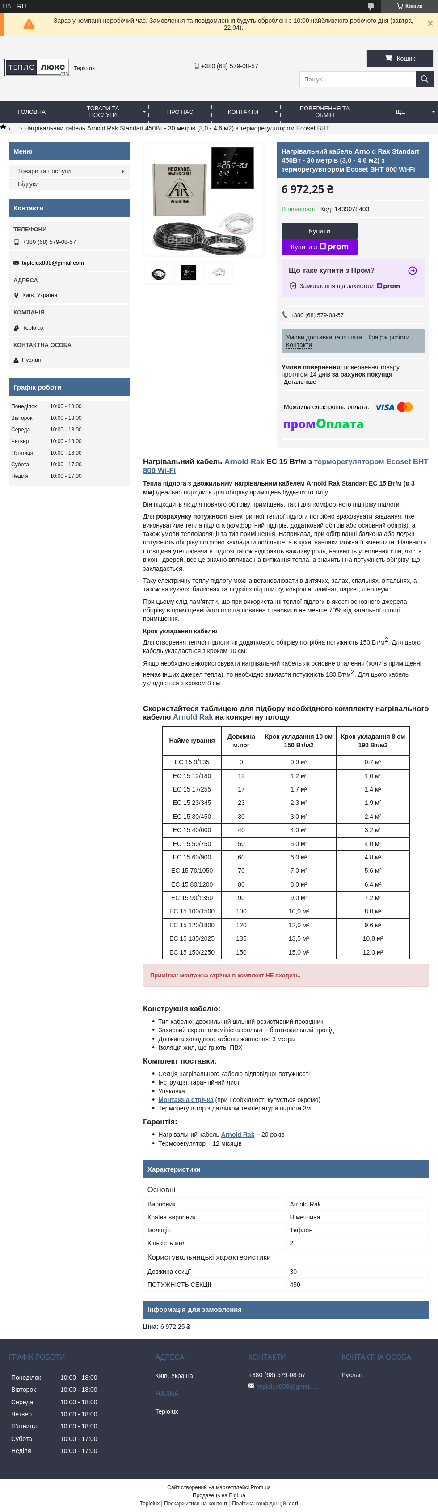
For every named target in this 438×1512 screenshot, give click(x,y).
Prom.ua (261, 1487)
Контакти (243, 112)
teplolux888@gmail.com (53, 263)
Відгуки (28, 184)
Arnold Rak (244, 461)
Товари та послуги (103, 111)
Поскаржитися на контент (195, 1503)
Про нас (180, 112)
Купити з (319, 247)
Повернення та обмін (325, 111)
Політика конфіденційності (265, 1503)
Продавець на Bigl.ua (219, 1495)
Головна (32, 112)
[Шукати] (425, 79)
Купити (319, 231)
